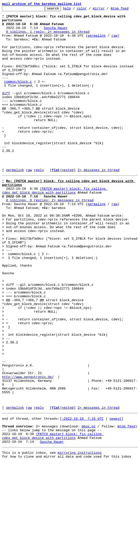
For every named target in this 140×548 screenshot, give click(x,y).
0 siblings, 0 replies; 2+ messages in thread (50, 237)
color (90, 9)
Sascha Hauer (56, 32)
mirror (107, 9)
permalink (96, 41)
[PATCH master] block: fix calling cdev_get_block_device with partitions (54, 226)
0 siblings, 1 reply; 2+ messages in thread (48, 37)
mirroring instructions (79, 537)
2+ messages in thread (98, 203)
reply (39, 203)
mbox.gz (89, 507)
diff (6, 110)
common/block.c (18, 96)
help (75, 9)
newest (115, 498)
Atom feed (127, 9)
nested (68, 203)
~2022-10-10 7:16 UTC (83, 498)
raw (114, 41)
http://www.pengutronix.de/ (28, 449)
